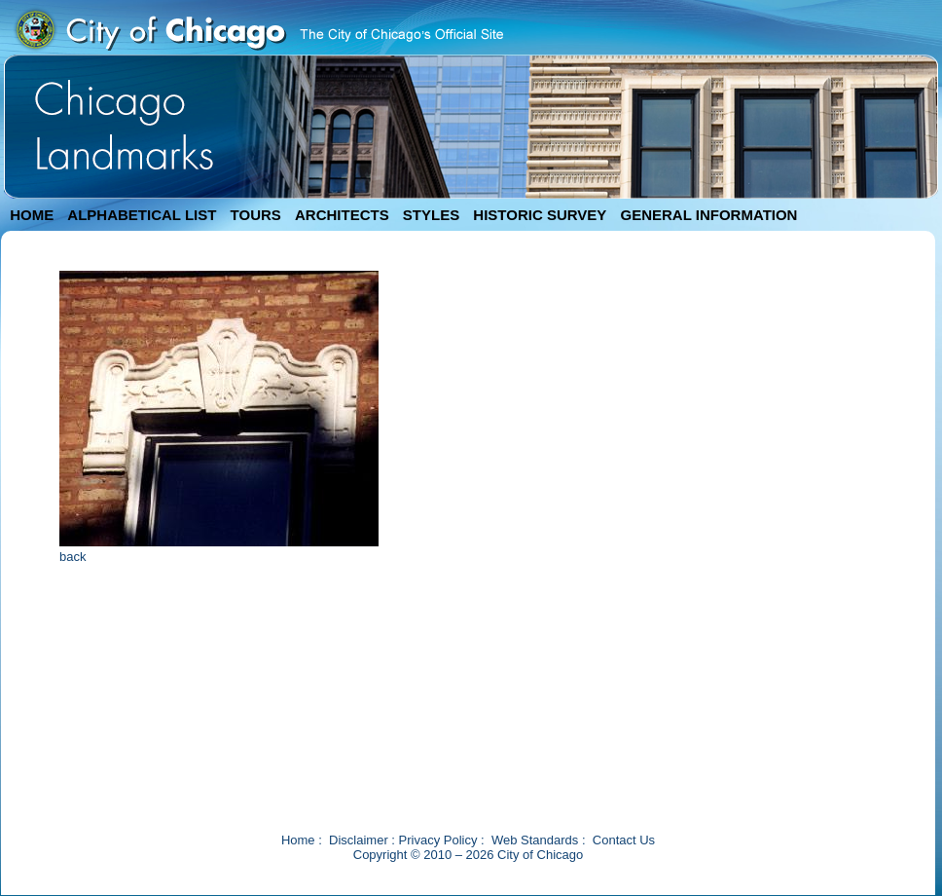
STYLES (431, 214)
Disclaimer (358, 840)
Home (298, 840)
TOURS (256, 214)
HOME (32, 214)
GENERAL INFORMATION (709, 214)
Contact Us (624, 840)
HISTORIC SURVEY (539, 214)
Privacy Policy (438, 840)
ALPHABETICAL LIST (141, 214)
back (72, 556)
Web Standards (534, 840)
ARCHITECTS (342, 214)
